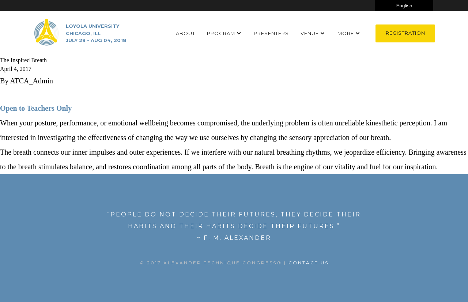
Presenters (271, 33)
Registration (405, 33)
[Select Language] (404, 5)
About (185, 33)
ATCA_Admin (31, 81)
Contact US (308, 262)
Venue (310, 33)
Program (221, 33)
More (345, 33)
